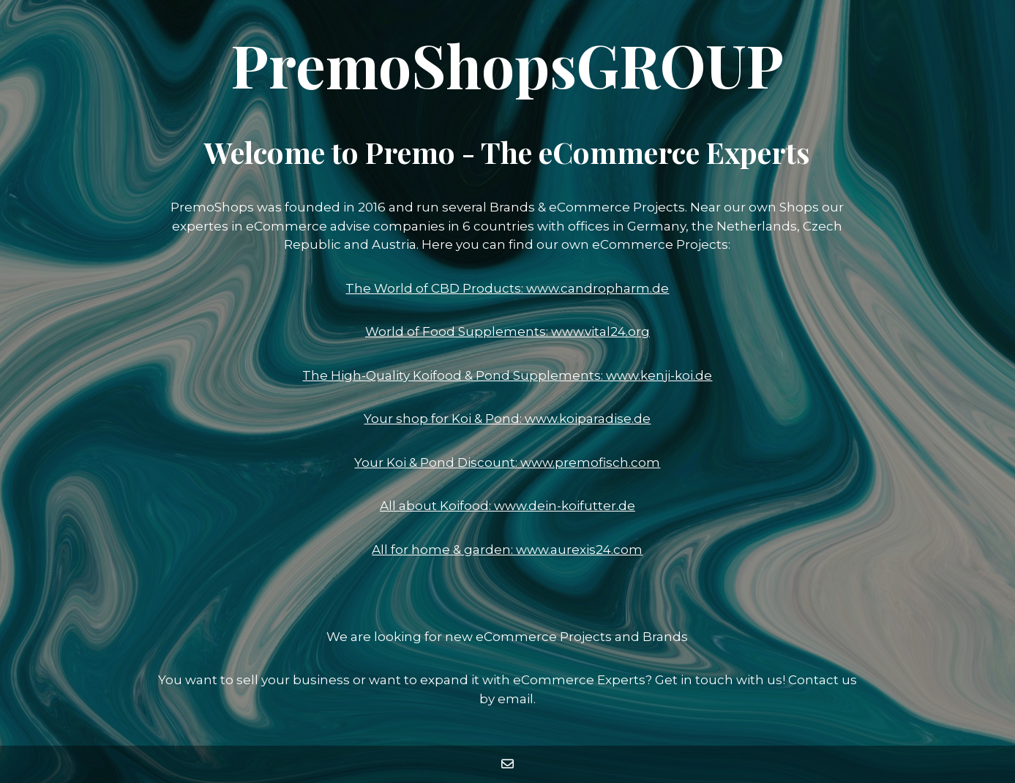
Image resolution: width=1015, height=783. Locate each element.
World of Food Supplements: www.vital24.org (507, 331)
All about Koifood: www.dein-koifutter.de (507, 505)
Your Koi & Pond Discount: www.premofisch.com (507, 462)
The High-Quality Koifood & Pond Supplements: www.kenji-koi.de (507, 375)
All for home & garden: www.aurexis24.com (507, 549)
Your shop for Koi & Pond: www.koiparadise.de (507, 418)
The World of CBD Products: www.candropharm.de (507, 288)
